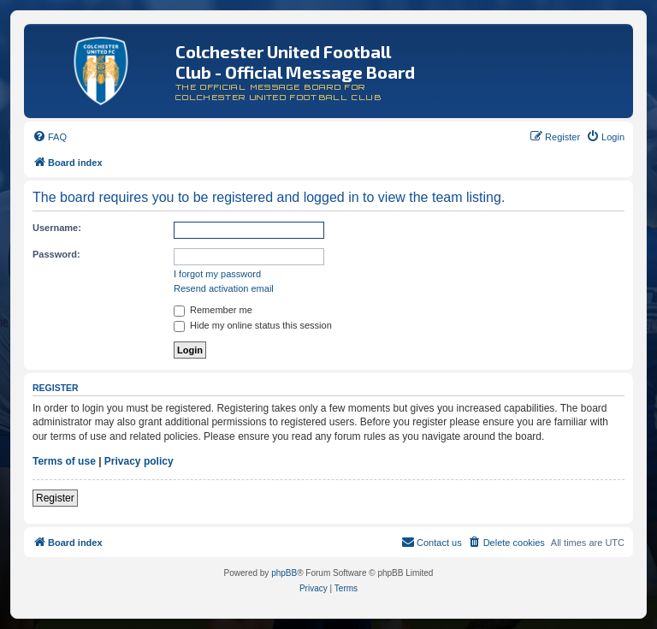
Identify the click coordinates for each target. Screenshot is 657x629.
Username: (57, 228)
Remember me (213, 310)
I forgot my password (217, 274)
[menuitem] (50, 137)
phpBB (284, 573)
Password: (56, 254)
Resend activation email (224, 288)
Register (55, 498)
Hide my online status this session (253, 325)
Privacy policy (139, 461)
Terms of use (64, 461)
